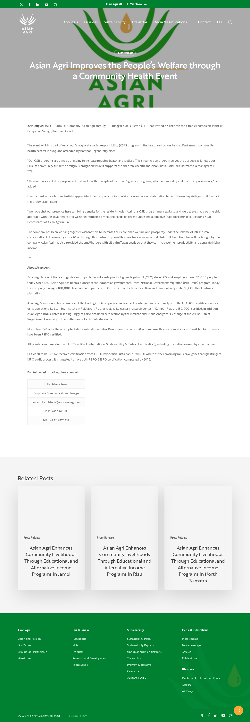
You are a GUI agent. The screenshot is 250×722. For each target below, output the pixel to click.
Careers (186, 685)
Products (77, 652)
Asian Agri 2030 (136, 677)
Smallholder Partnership (32, 652)
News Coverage (191, 645)
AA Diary (187, 691)
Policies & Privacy (77, 716)
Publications (189, 658)
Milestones (24, 658)
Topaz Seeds (80, 665)
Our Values (24, 645)
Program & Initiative (139, 665)
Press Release (124, 53)
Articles (186, 652)
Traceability (134, 658)
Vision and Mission (29, 639)
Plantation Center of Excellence (201, 678)
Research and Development (89, 658)
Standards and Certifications (144, 652)
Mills (75, 645)
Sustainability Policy (139, 639)
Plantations (79, 639)
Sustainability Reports (140, 645)
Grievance (133, 671)
